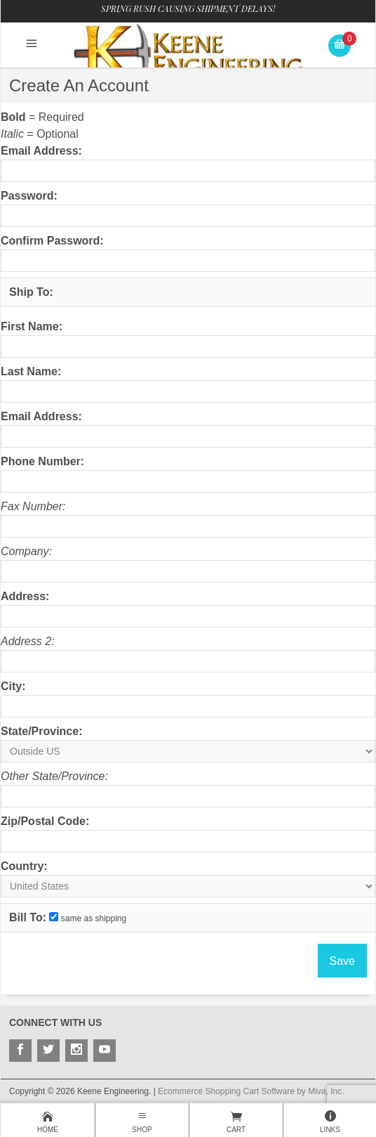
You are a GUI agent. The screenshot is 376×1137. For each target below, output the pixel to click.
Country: (24, 866)
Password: (29, 196)
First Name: (31, 326)
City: (13, 686)
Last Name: (31, 371)
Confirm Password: (52, 241)
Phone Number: (42, 461)
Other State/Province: (54, 776)
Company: (26, 551)
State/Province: (41, 731)
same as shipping (93, 918)
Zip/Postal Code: (45, 821)
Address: (25, 596)
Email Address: (41, 151)
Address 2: (27, 641)
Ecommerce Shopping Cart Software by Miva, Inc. (251, 1091)
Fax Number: (33, 506)
